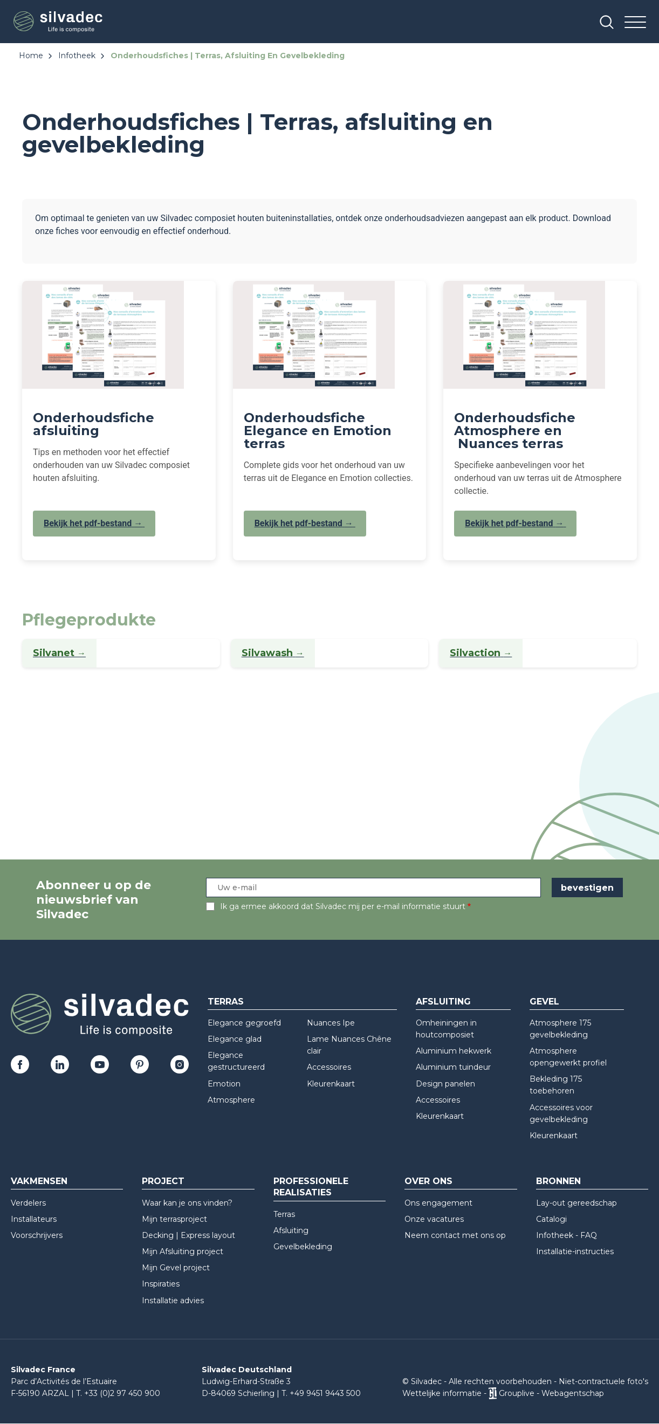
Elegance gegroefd (244, 1023)
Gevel (544, 1001)
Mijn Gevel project (176, 1267)
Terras (226, 1001)
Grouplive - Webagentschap (551, 1393)
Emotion (224, 1084)
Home (31, 55)
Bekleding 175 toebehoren (556, 1085)
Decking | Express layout (188, 1235)
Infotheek (76, 55)
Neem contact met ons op (455, 1235)
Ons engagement (438, 1203)
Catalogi (551, 1219)
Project (163, 1181)
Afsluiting (443, 1001)
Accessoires (329, 1067)
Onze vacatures (434, 1219)
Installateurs (34, 1219)
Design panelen (445, 1084)
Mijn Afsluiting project (182, 1251)
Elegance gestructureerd (236, 1061)
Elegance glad (235, 1039)
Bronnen (558, 1181)
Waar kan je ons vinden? (187, 1203)
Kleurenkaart (331, 1084)
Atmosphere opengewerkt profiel (568, 1057)
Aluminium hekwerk (453, 1051)
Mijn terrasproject (174, 1219)
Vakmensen (39, 1181)
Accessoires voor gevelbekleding (561, 1113)
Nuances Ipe (331, 1023)
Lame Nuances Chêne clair (349, 1045)
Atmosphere (231, 1100)
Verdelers (28, 1203)
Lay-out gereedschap (576, 1203)
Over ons (428, 1181)
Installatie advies (173, 1300)
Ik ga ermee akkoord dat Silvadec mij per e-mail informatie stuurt (342, 906)
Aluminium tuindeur (453, 1067)
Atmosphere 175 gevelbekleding (560, 1029)
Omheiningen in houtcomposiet (446, 1029)
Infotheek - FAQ (566, 1235)
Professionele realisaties (310, 1187)
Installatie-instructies (575, 1251)
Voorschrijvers (37, 1235)
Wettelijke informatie (442, 1393)
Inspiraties (161, 1284)
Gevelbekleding (302, 1246)
